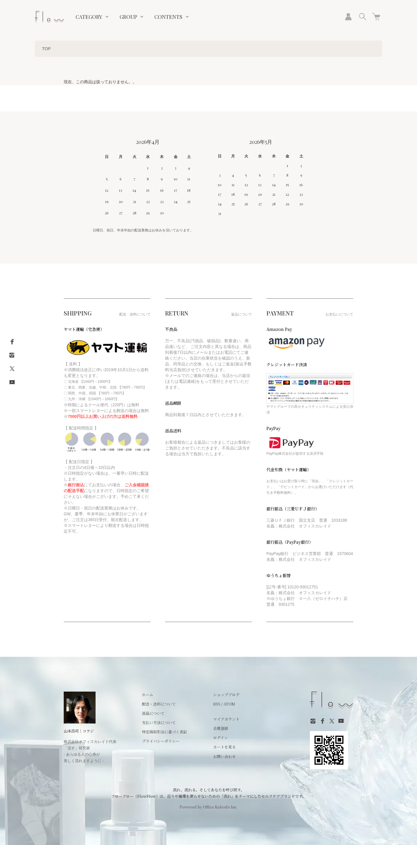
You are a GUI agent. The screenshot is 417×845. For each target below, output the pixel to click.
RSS (216, 704)
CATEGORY (89, 16)
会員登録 (220, 728)
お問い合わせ (224, 756)
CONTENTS (168, 16)
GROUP (128, 16)
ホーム (147, 694)
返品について (153, 713)
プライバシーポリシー (161, 741)
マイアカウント (226, 719)
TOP (46, 48)
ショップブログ (226, 694)
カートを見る (224, 747)
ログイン (220, 737)
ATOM (229, 704)
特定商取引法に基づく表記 (164, 732)
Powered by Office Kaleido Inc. (209, 807)
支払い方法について (159, 722)
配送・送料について (159, 704)
